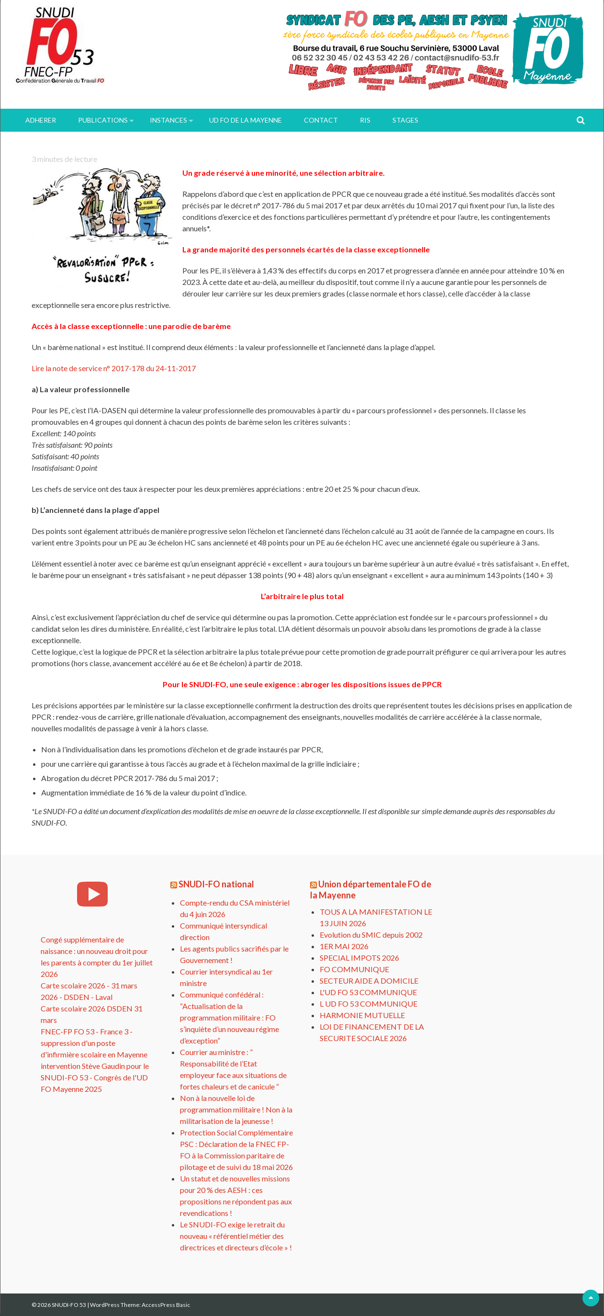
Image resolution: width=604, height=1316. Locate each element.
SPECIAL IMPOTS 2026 (359, 957)
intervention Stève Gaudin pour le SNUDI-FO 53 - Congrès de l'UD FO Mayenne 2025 (95, 1077)
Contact (321, 120)
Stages (405, 120)
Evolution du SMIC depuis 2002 (371, 934)
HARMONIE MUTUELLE (362, 1015)
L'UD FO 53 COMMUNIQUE (368, 992)
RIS (365, 120)
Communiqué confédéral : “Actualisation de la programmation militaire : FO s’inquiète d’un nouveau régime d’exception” (229, 1017)
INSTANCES (168, 120)
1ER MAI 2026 (344, 946)
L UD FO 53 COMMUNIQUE (368, 1003)
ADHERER (40, 120)
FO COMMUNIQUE (354, 969)
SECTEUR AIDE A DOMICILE (369, 980)
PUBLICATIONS (103, 120)
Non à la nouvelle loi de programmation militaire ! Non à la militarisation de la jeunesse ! (236, 1109)
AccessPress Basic (166, 1304)
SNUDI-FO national (216, 884)
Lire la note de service (114, 368)
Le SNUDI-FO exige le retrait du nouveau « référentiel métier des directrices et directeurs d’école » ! (236, 1236)
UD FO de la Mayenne (245, 120)
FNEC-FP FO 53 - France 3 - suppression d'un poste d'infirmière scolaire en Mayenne (94, 1043)
